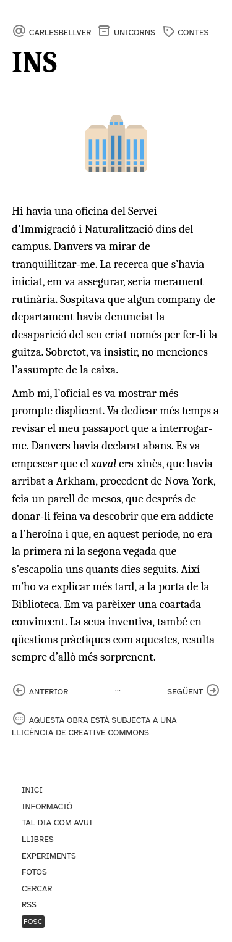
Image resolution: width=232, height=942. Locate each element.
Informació (47, 806)
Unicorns (134, 32)
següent (185, 691)
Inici (32, 790)
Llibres (38, 839)
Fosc (33, 921)
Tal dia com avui (57, 822)
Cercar (37, 888)
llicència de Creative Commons (80, 732)
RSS (29, 904)
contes (193, 32)
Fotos (34, 872)
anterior (49, 691)
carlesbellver (60, 32)
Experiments (49, 856)
